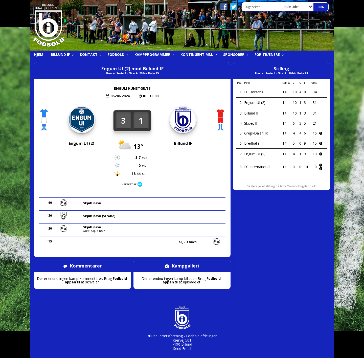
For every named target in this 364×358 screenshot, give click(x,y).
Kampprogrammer (153, 54)
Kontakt (90, 54)
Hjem (38, 54)
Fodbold (117, 54)
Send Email (182, 348)
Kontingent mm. (198, 54)
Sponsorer (235, 54)
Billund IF (61, 54)
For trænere (268, 54)
